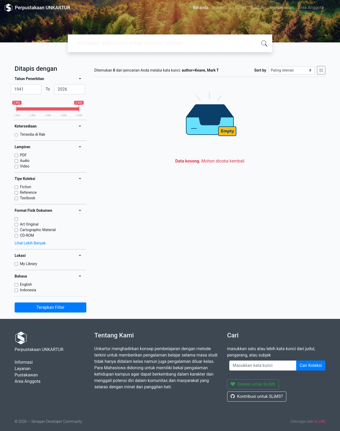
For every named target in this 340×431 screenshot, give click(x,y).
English (26, 284)
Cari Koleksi (311, 365)
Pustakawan (282, 7)
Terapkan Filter (50, 307)
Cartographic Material (38, 230)
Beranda (201, 7)
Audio (24, 161)
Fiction (25, 187)
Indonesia (28, 290)
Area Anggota (311, 7)
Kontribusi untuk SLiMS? (257, 396)
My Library (28, 264)
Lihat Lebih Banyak (30, 243)
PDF (23, 155)
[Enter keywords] (262, 365)
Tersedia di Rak (32, 134)
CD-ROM (27, 235)
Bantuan (258, 7)
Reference (28, 192)
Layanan (23, 368)
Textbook (27, 198)
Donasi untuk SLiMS (253, 384)
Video (24, 166)
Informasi (222, 7)
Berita (240, 7)
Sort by (260, 70)
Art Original (29, 224)
